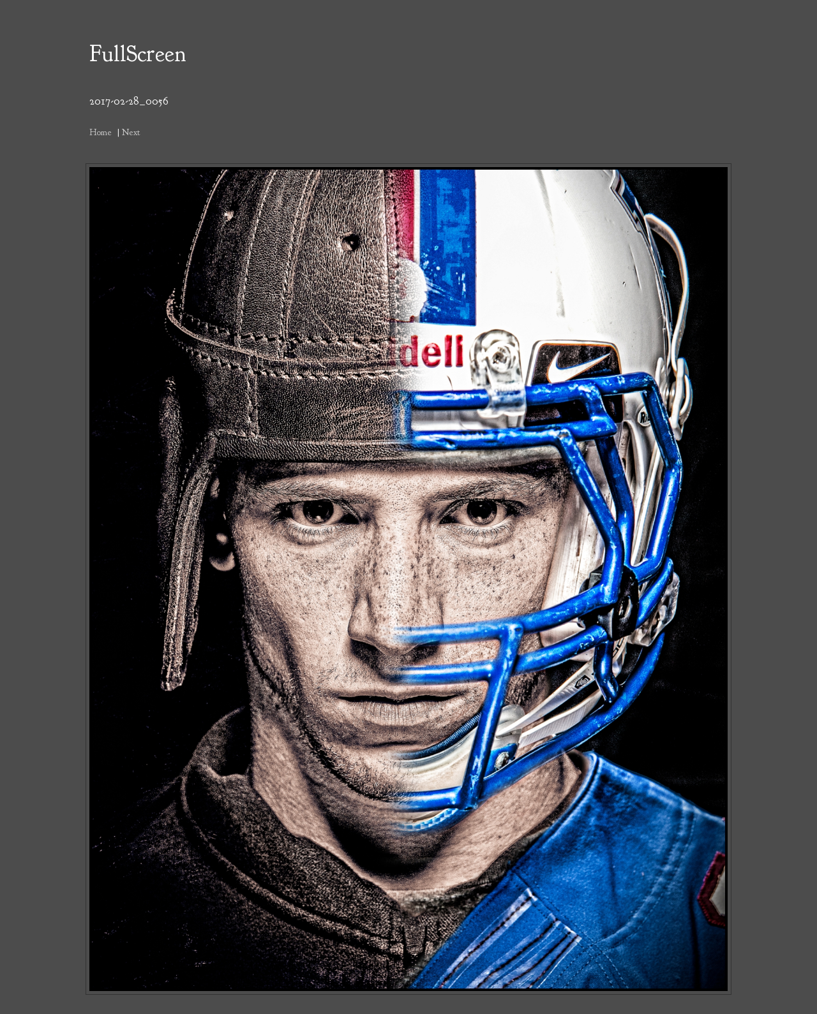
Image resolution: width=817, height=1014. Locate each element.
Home (100, 132)
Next (131, 132)
